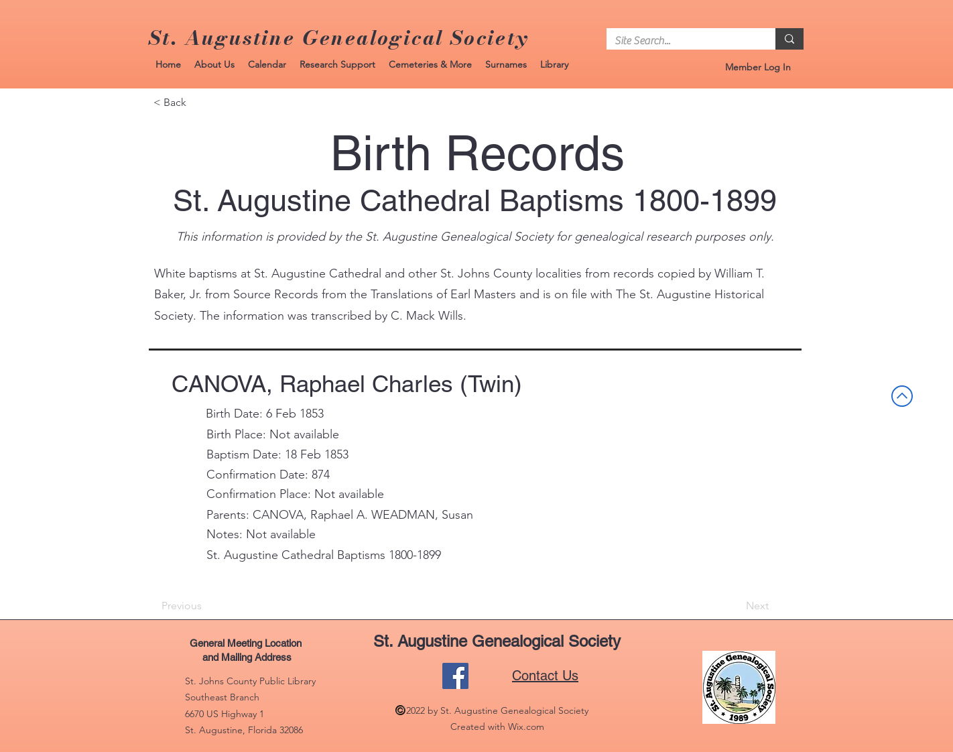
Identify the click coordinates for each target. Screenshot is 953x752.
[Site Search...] (681, 41)
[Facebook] (455, 676)
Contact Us (545, 676)
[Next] (735, 605)
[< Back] (197, 102)
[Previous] (206, 605)
